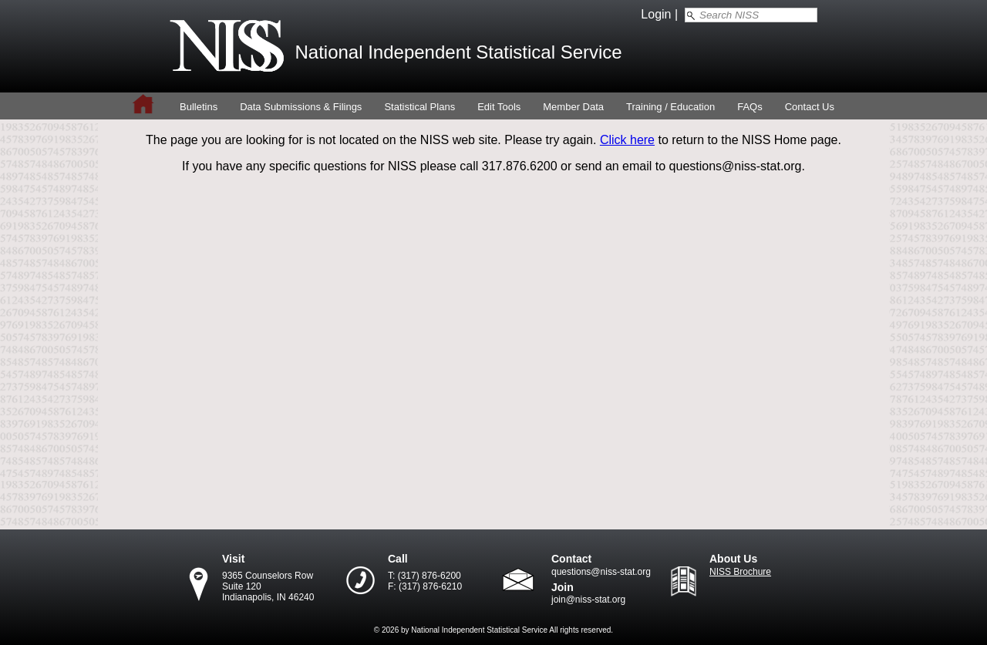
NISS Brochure (740, 571)
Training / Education (670, 107)
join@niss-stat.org (588, 599)
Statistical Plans (419, 107)
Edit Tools (498, 107)
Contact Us (809, 107)
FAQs (750, 107)
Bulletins (198, 107)
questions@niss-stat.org (601, 571)
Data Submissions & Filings (301, 107)
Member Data (573, 107)
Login (656, 14)
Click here (627, 139)
